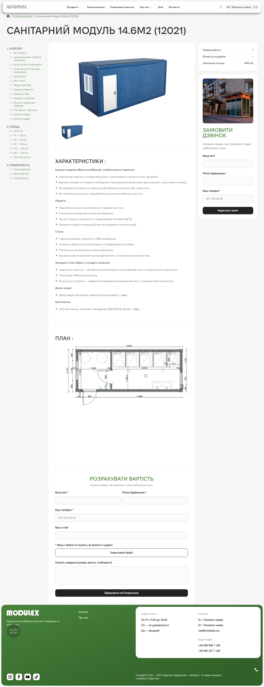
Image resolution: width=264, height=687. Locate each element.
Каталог (83, 612)
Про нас (83, 617)
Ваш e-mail (61, 527)
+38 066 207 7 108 (209, 650)
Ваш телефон (64, 510)
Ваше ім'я (61, 492)
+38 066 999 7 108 (209, 645)
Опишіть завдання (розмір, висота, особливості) (83, 562)
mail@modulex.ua (208, 630)
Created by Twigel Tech (147, 678)
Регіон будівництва (134, 492)
